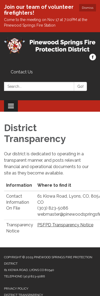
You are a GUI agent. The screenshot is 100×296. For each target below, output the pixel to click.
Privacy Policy (16, 288)
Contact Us (22, 71)
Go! (80, 86)
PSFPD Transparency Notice (65, 224)
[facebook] (92, 58)
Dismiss (87, 8)
